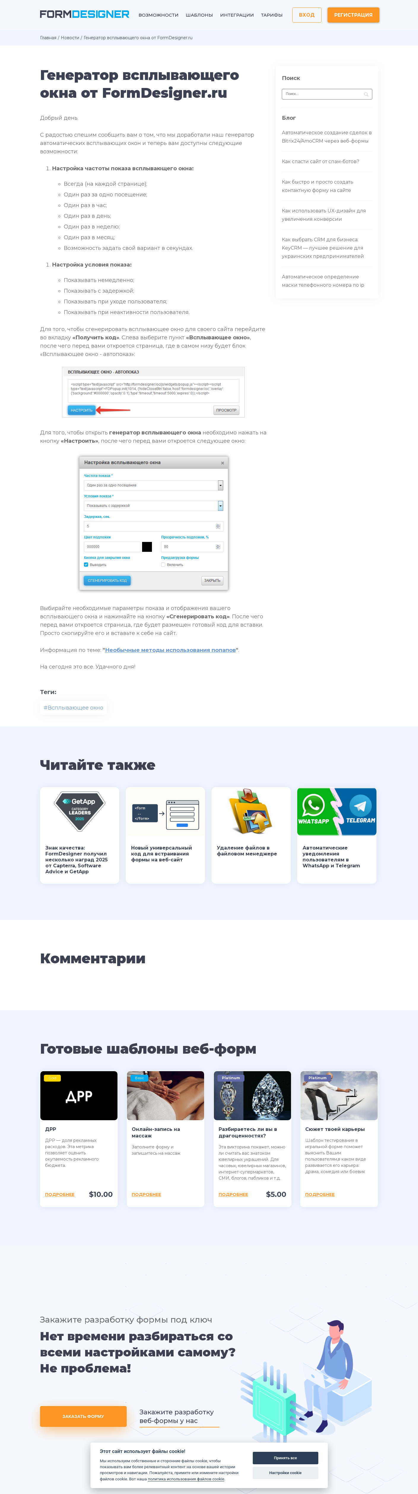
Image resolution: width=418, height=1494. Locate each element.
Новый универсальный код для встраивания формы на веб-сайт (161, 854)
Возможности (159, 15)
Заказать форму (83, 1416)
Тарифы (272, 15)
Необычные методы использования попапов (170, 650)
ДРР (50, 1129)
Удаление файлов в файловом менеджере (247, 851)
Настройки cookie (285, 1473)
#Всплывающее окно (73, 708)
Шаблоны (199, 15)
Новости (70, 37)
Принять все (285, 1458)
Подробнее (59, 1194)
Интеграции (237, 15)
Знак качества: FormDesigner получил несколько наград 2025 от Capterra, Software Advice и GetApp (76, 859)
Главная (48, 37)
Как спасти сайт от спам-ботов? (320, 161)
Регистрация (353, 15)
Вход (307, 15)
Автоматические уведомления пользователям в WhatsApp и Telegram (331, 857)
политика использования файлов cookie (186, 1478)
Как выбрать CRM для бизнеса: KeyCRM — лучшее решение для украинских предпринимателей (323, 248)
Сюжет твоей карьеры (335, 1129)
